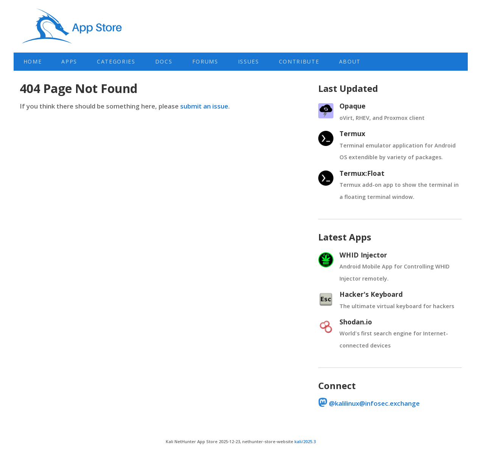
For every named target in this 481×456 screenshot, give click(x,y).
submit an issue (204, 106)
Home (32, 61)
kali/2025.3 (305, 441)
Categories (116, 61)
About (350, 61)
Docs (164, 61)
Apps (69, 61)
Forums (205, 61)
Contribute (299, 61)
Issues (248, 61)
